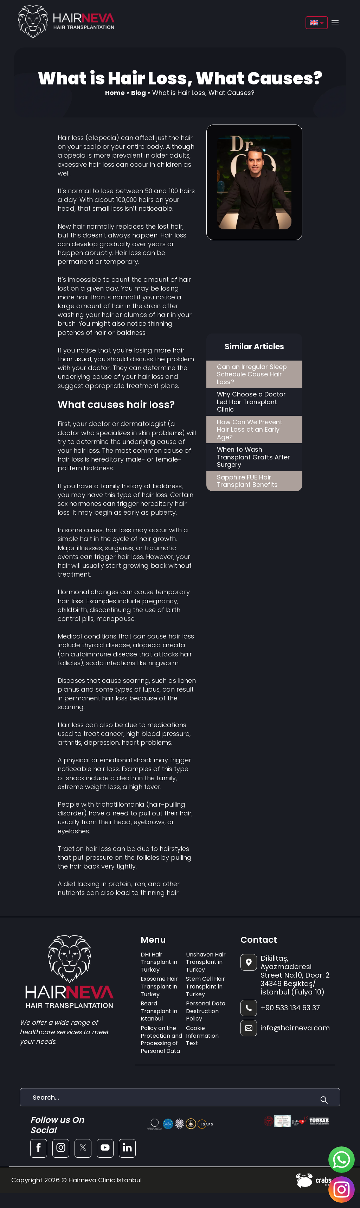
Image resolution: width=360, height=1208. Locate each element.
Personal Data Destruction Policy (205, 1011)
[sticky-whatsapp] (341, 1159)
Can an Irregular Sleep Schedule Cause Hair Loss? (252, 374)
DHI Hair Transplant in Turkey (159, 962)
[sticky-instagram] (341, 1189)
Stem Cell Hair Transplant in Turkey (205, 986)
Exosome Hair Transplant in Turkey (159, 986)
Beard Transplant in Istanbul (159, 1011)
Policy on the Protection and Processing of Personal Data (161, 1039)
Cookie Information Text (202, 1035)
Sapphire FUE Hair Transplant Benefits (247, 481)
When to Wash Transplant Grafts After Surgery (253, 457)
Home (115, 92)
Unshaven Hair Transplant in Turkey (206, 962)
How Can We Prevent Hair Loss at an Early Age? (250, 429)
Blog (138, 92)
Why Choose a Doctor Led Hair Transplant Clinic (251, 402)
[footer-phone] (285, 1008)
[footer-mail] (285, 1028)
